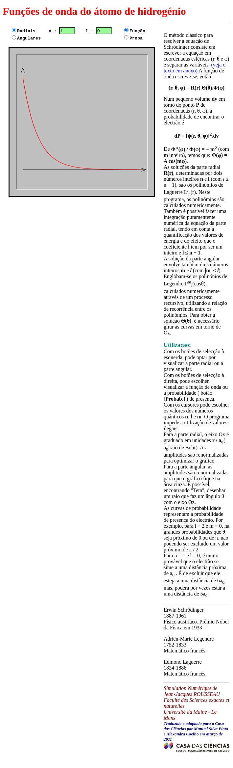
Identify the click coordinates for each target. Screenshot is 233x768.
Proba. (134, 38)
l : (95, 31)
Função (137, 31)
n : (62, 31)
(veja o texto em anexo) (194, 67)
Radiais (29, 31)
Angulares (29, 38)
